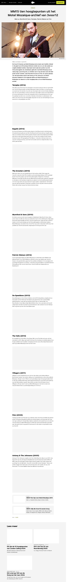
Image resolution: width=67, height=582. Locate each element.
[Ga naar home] (33, 2)
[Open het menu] (4, 2)
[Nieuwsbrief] (60, 2)
